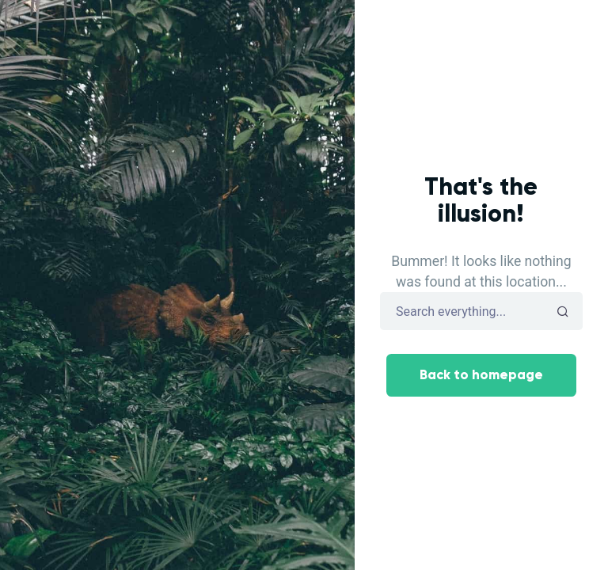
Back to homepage (481, 375)
